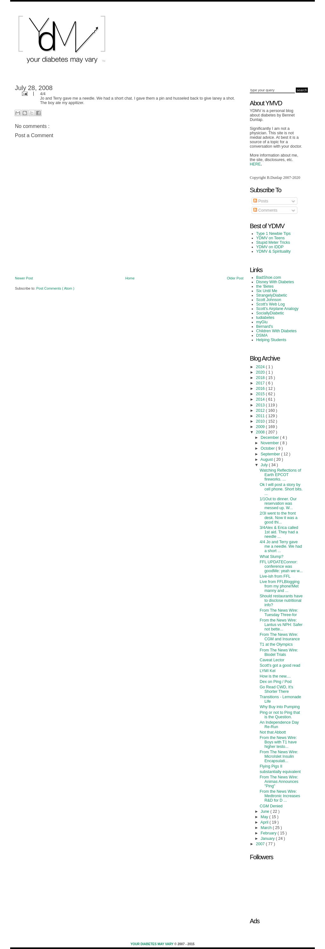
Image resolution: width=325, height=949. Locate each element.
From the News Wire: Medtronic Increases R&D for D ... (280, 796)
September (271, 454)
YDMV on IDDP (270, 247)
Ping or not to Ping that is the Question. (280, 714)
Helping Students (271, 340)
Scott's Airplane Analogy (277, 308)
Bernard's (264, 326)
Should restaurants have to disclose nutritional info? (281, 600)
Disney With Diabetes (275, 282)
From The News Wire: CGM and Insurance (280, 636)
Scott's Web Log (270, 304)
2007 (261, 844)
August (267, 459)
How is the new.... (275, 676)
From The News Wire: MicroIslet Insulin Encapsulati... (279, 756)
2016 (261, 388)
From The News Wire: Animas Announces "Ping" (279, 781)
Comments (265, 210)
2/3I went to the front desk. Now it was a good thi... (278, 517)
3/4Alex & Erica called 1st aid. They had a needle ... (279, 532)
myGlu (262, 322)
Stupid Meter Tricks (273, 242)
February (269, 833)
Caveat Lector (272, 660)
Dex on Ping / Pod (276, 681)
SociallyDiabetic (270, 313)
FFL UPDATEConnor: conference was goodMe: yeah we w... (281, 566)
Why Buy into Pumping (280, 707)
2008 (261, 432)
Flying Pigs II (271, 766)
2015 (261, 394)
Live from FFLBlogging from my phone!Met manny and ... (279, 586)
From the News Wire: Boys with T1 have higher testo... (278, 742)
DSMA (262, 335)
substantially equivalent (280, 772)
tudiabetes (265, 317)
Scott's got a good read (280, 665)
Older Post (235, 278)
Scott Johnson (268, 300)
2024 (261, 367)
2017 (261, 383)
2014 (261, 399)
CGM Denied (271, 806)
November (270, 443)
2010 (261, 421)
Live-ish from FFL (275, 576)
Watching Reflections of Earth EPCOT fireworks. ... (280, 475)
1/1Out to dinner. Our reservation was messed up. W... (278, 503)
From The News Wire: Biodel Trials (279, 652)
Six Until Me (266, 291)
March (267, 828)
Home (130, 278)
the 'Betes (265, 286)
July (265, 465)
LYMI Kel (267, 671)
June (265, 811)
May (265, 817)
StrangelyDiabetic (271, 295)
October (268, 448)
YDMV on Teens (270, 238)
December (270, 437)
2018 (261, 378)
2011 (261, 416)
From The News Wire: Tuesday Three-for (279, 612)
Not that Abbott (273, 732)
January (268, 838)
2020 (261, 372)
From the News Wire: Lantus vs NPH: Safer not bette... (281, 624)
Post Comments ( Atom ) (55, 288)
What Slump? (271, 556)
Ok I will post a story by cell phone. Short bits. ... (281, 489)
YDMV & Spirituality (273, 251)
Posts (260, 201)
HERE (255, 164)
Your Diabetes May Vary (152, 944)
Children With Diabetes (276, 331)
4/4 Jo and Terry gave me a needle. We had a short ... (281, 546)
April (265, 822)
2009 (261, 427)
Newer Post (24, 278)
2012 (261, 410)
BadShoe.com (268, 277)
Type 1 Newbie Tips (273, 233)
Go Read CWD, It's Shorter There (276, 689)
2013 (261, 405)
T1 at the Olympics (276, 644)
